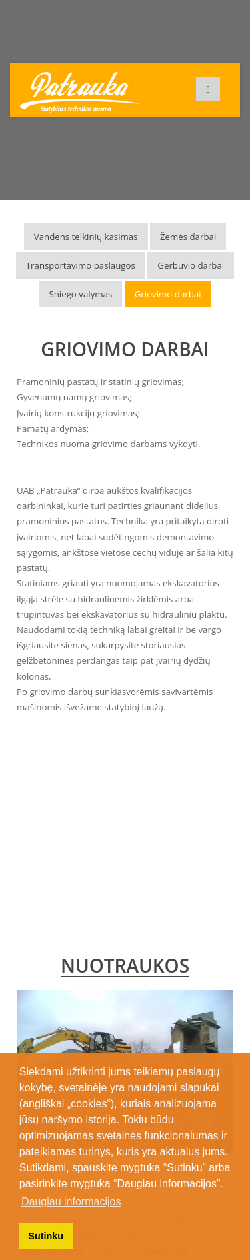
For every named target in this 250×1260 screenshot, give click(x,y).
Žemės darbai (188, 237)
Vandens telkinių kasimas (86, 237)
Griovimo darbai (168, 294)
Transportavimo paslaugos (80, 265)
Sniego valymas (80, 294)
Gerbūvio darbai (190, 265)
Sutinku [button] (45, 1236)
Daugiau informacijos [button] (71, 1201)
